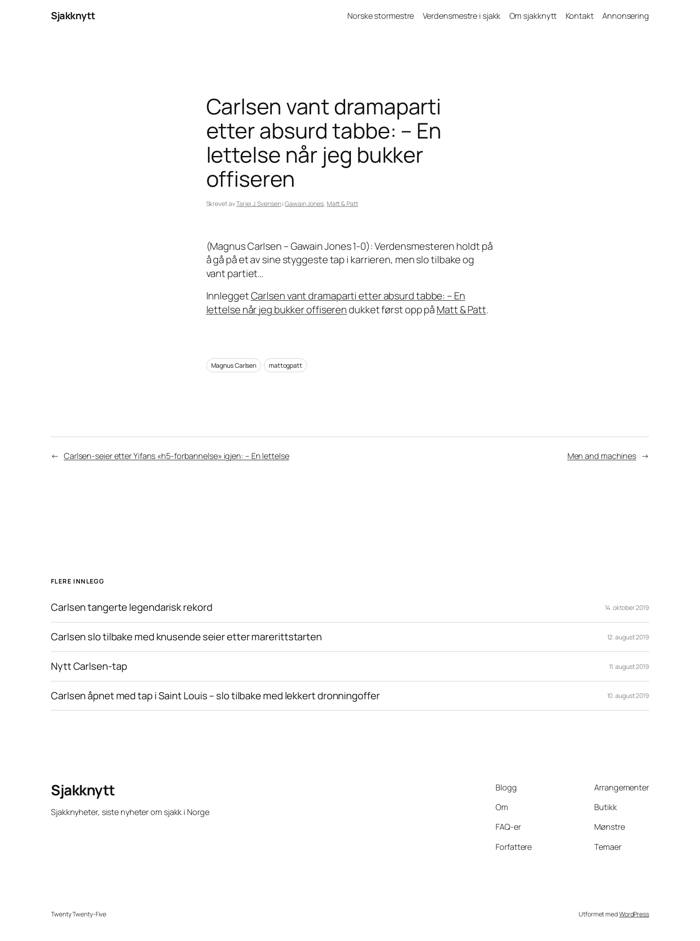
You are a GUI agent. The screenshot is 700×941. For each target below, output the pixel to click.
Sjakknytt (73, 15)
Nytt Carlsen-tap (89, 666)
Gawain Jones (304, 203)
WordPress (634, 914)
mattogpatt (285, 365)
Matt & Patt (342, 203)
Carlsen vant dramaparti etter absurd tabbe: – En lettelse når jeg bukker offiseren (335, 302)
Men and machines (601, 455)
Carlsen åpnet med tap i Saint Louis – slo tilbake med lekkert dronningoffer (215, 696)
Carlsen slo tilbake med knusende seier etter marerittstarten (186, 637)
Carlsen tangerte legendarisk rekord (131, 607)
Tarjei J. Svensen (258, 203)
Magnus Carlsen (234, 365)
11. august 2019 (629, 666)
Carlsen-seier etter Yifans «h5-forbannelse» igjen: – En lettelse (176, 455)
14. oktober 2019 (627, 607)
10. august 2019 (628, 695)
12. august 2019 (628, 637)
